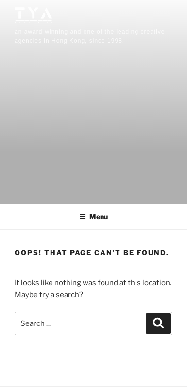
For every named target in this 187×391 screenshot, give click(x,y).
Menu (93, 216)
